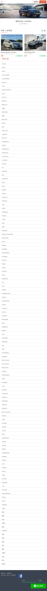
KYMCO (4, 289)
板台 (3, 545)
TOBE (3, 475)
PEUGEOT (5, 382)
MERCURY (5, 341)
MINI (3, 349)
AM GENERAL (6, 78)
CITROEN (4, 160)
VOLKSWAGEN (6, 493)
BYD (3, 126)
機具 (3, 549)
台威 (3, 519)
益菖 (3, 560)
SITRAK (4, 441)
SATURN (4, 423)
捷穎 (3, 541)
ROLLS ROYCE (6, 412)
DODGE (4, 189)
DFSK (3, 182)
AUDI (3, 93)
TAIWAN (4, 467)
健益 (3, 512)
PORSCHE (5, 400)
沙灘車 (3, 552)
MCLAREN (5, 338)
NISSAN (4, 371)
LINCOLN (4, 308)
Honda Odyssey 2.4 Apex (8, 52)
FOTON (4, 215)
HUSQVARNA (5, 252)
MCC (3, 334)
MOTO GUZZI (5, 360)
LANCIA (4, 297)
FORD (3, 208)
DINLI (3, 186)
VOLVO (4, 497)
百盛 (3, 556)
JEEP (3, 275)
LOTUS (4, 312)
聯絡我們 (9, 573)
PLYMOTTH (5, 393)
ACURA (4, 63)
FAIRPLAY (5, 197)
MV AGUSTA (5, 363)
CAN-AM (4, 138)
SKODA (4, 445)
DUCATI (4, 193)
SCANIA (4, 426)
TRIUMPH (4, 482)
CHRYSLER (5, 152)
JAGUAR (4, 271)
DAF (3, 175)
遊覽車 (3, 563)
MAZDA (4, 330)
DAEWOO (4, 171)
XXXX (3, 501)
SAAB (3, 419)
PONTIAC (4, 397)
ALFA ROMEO (6, 75)
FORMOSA (5, 212)
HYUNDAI (4, 256)
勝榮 (3, 515)
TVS (3, 486)
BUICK (4, 123)
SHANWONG (5, 438)
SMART (4, 449)
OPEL (3, 378)
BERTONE (5, 112)
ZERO (3, 508)
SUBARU (4, 456)
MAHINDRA (5, 319)
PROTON (4, 404)
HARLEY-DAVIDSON (7, 234)
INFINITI (4, 260)
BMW (3, 115)
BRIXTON (4, 119)
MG (3, 345)
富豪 (3, 534)
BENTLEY (4, 104)
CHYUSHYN (5, 156)
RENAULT (4, 408)
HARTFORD (5, 238)
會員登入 (36, 1)
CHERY (4, 145)
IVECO (4, 267)
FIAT (3, 204)
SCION (4, 430)
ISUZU (4, 263)
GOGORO (4, 230)
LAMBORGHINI (6, 293)
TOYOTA (4, 478)
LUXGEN (4, 315)
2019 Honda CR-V (30, 52)
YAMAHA (4, 504)
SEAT (3, 434)
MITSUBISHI (5, 352)
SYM (3, 463)
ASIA (3, 86)
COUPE (4, 163)
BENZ (3, 108)
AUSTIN (4, 97)
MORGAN (4, 356)
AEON (3, 71)
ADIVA (4, 67)
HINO (3, 241)
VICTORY (4, 489)
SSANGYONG (6, 452)
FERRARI (4, 200)
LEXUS (4, 304)
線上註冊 (43, 1)
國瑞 (3, 526)
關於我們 (3, 573)
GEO (3, 223)
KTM (3, 286)
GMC (3, 226)
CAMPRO (4, 134)
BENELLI (4, 100)
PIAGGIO (4, 389)
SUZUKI (4, 460)
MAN (3, 323)
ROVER (4, 415)
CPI (3, 167)
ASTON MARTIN (6, 89)
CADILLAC (5, 130)
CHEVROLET (5, 149)
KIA (3, 282)
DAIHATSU (5, 178)
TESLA (4, 471)
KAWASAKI (5, 278)
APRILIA (4, 82)
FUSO (3, 219)
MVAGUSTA (5, 367)
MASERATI (5, 326)
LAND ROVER (6, 300)
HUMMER (4, 249)
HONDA (4, 245)
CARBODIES (5, 141)
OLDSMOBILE (6, 375)
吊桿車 (3, 523)
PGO (3, 386)
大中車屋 (4, 530)
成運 (3, 538)
